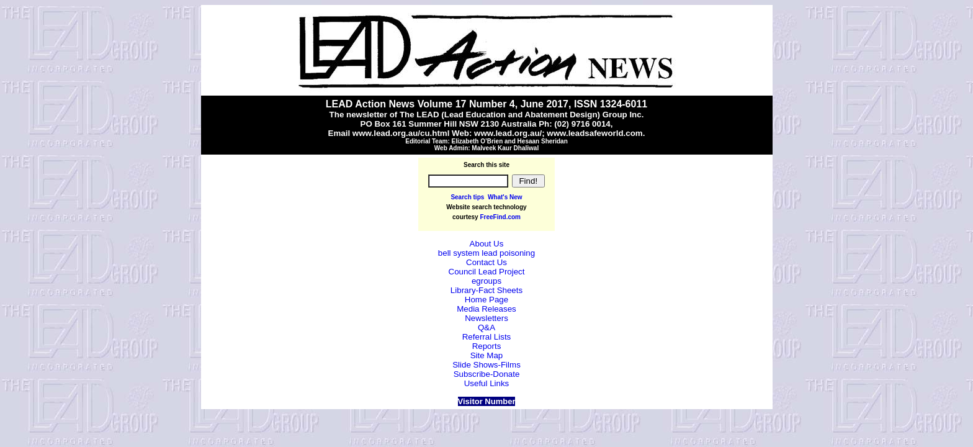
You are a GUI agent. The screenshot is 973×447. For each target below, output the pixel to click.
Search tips (467, 197)
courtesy (466, 217)
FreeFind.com (500, 217)
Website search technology (486, 207)
